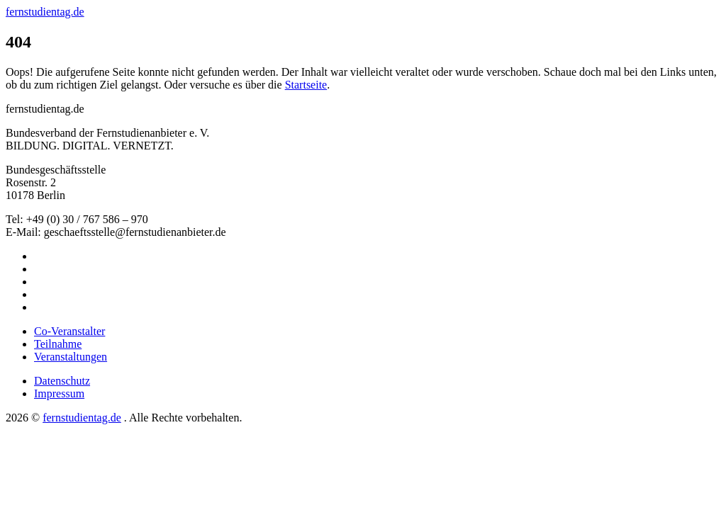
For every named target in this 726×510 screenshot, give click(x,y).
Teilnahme (58, 344)
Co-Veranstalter (69, 331)
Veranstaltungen (70, 357)
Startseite (306, 85)
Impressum (59, 393)
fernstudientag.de (45, 12)
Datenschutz (62, 381)
